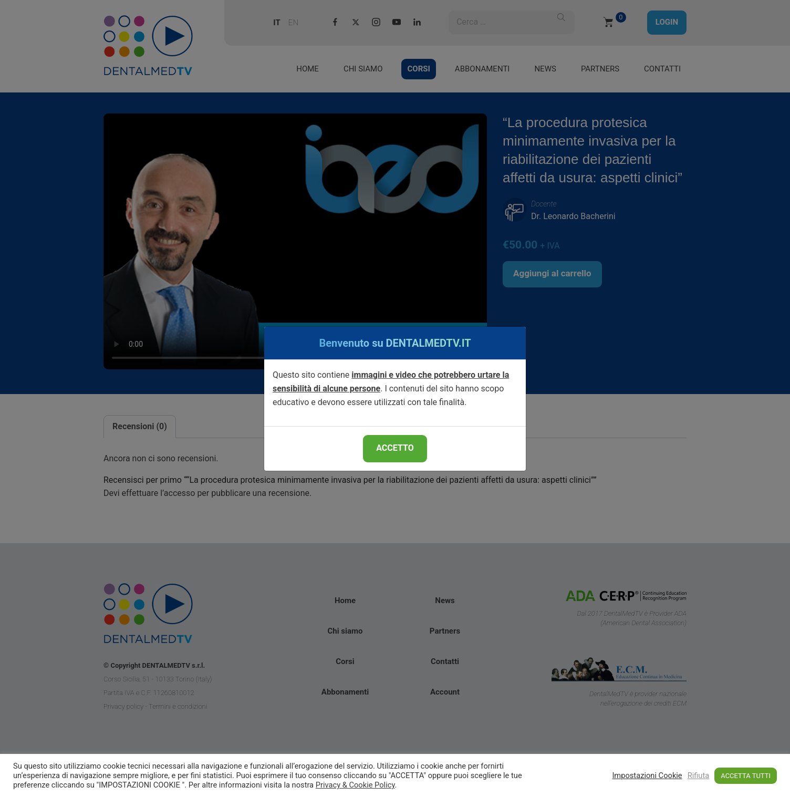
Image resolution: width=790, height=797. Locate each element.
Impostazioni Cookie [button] (647, 775)
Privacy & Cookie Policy (355, 785)
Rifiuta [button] (699, 775)
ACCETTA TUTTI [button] (746, 776)
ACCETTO (394, 448)
